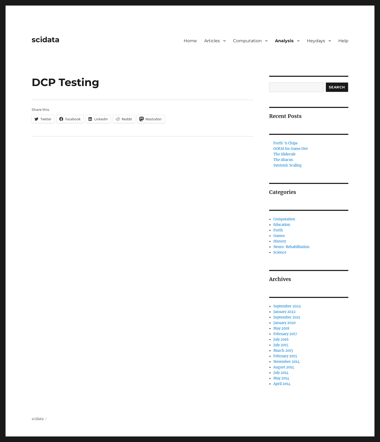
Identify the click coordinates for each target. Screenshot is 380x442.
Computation (247, 40)
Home (190, 40)
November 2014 (286, 361)
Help (343, 40)
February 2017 (285, 334)
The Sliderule (284, 154)
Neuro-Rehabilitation (291, 247)
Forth (278, 230)
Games (279, 236)
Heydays (316, 40)
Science (279, 252)
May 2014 (281, 378)
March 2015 (283, 350)
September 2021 (286, 317)
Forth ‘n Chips (285, 143)
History (279, 241)
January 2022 (284, 312)
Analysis (284, 40)
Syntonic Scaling (287, 165)
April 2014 (281, 384)
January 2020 (284, 323)
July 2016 (281, 339)
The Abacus (283, 160)
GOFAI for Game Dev (290, 148)
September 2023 (287, 306)
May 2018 (281, 328)
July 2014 (280, 372)
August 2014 (283, 367)
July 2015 (280, 345)
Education (281, 224)
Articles (212, 40)
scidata (45, 39)
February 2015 (285, 356)
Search (337, 87)
